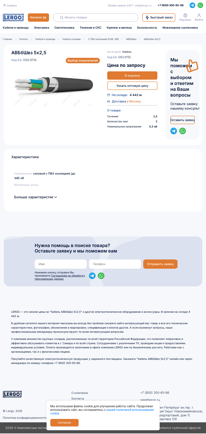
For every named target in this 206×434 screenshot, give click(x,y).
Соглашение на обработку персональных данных (60, 277)
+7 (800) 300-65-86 (154, 392)
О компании (80, 393)
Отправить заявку (160, 264)
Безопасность (147, 27)
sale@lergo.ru (143, 5)
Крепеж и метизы (119, 27)
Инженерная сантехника (180, 27)
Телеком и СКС (90, 27)
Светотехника (64, 27)
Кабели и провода (16, 27)
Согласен (64, 422)
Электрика (41, 27)
